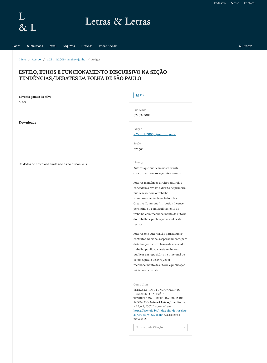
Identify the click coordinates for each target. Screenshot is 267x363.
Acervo (36, 59)
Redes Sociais (108, 46)
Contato (249, 3)
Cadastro (220, 3)
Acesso (234, 3)
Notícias (86, 46)
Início (22, 59)
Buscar (245, 46)
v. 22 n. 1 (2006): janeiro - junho (66, 59)
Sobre (16, 46)
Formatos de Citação (149, 327)
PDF (142, 95)
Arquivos (69, 46)
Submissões (35, 46)
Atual (52, 46)
